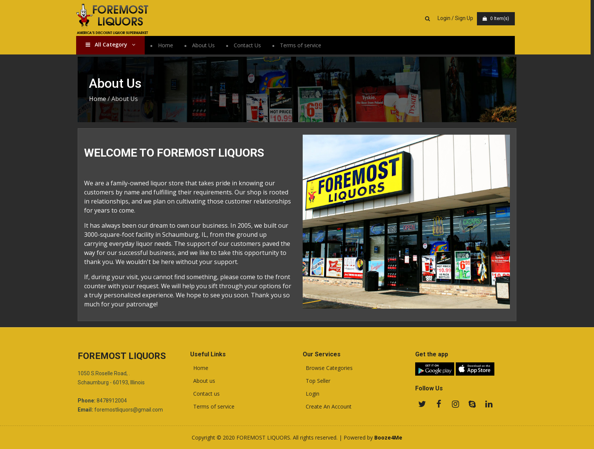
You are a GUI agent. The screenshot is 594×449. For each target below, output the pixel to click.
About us (202, 381)
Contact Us (249, 45)
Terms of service (302, 45)
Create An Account (327, 406)
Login (311, 393)
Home (167, 45)
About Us (205, 45)
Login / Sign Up (457, 18)
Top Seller (316, 381)
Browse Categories (328, 368)
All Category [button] (112, 44)
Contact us (205, 393)
